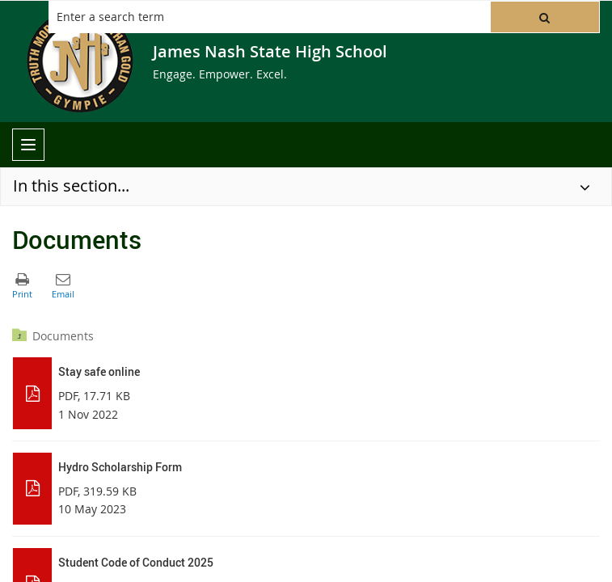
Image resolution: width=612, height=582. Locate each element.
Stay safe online (99, 371)
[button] (545, 17)
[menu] (28, 145)
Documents (63, 336)
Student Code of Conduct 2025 (135, 562)
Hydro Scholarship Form (120, 466)
